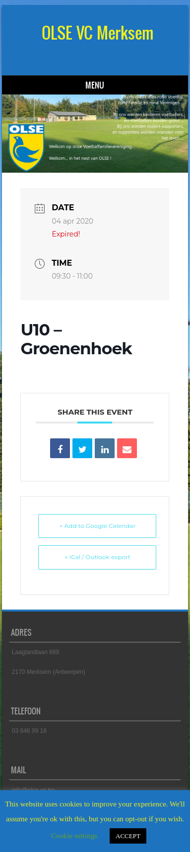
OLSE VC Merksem (98, 33)
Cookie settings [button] (74, 836)
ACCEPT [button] (128, 836)
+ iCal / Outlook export (97, 557)
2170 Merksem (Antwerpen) (48, 671)
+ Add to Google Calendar (98, 525)
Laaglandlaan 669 (35, 652)
